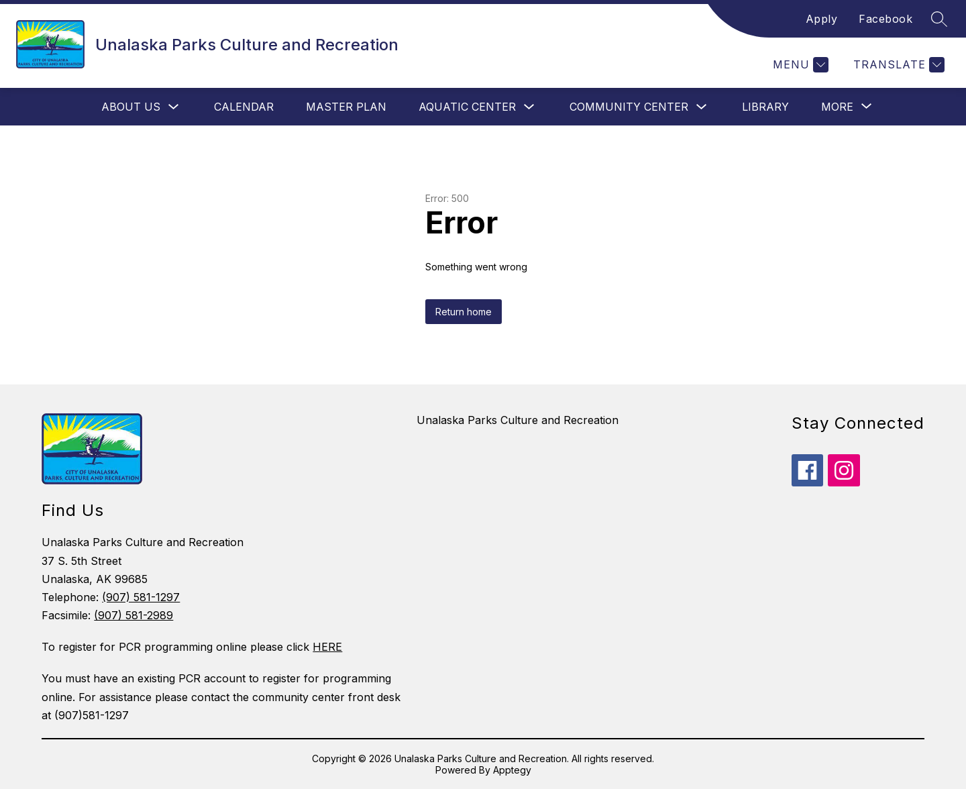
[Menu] (798, 64)
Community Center (629, 106)
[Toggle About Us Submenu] (174, 107)
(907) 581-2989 (133, 615)
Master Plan (346, 106)
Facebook (885, 18)
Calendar (244, 106)
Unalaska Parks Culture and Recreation (518, 420)
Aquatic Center (467, 106)
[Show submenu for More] (837, 107)
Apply (822, 18)
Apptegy (512, 770)
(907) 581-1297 (141, 597)
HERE (327, 646)
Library (765, 106)
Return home (463, 311)
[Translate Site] (897, 64)
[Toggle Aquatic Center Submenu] (529, 107)
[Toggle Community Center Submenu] (702, 107)
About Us (130, 106)
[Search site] (939, 19)
